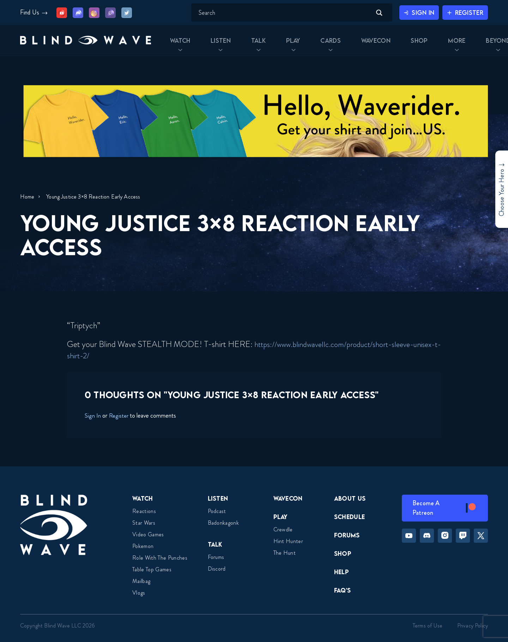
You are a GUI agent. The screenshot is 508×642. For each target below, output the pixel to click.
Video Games (148, 534)
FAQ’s (342, 590)
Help (341, 572)
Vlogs (138, 593)
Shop (342, 553)
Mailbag (141, 581)
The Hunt (284, 553)
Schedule (349, 516)
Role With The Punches (159, 558)
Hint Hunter (288, 541)
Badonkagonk (223, 523)
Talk (215, 544)
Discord (217, 569)
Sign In (93, 415)
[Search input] (277, 13)
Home (27, 197)
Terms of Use (427, 626)
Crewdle (283, 529)
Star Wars (143, 523)
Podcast (217, 511)
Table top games (151, 569)
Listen (218, 498)
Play (280, 516)
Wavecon (288, 498)
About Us (350, 498)
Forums (216, 557)
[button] (88, 43)
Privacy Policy (472, 626)
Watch (142, 498)
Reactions (144, 511)
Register (119, 415)
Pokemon (142, 546)
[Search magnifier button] (372, 13)
